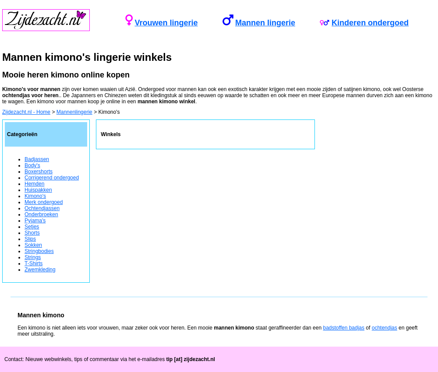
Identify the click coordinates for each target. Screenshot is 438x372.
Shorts (32, 233)
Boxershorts (39, 171)
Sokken (33, 245)
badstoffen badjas (343, 328)
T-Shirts (33, 263)
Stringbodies (39, 251)
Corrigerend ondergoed (52, 178)
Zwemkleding (40, 270)
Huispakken (38, 190)
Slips (30, 239)
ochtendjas (384, 328)
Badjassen (37, 159)
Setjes (32, 227)
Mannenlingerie (74, 112)
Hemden (34, 184)
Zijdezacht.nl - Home (26, 112)
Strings (33, 257)
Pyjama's (35, 221)
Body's (32, 165)
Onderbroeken (41, 214)
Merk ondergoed (44, 202)
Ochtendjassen (42, 208)
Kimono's (35, 196)
